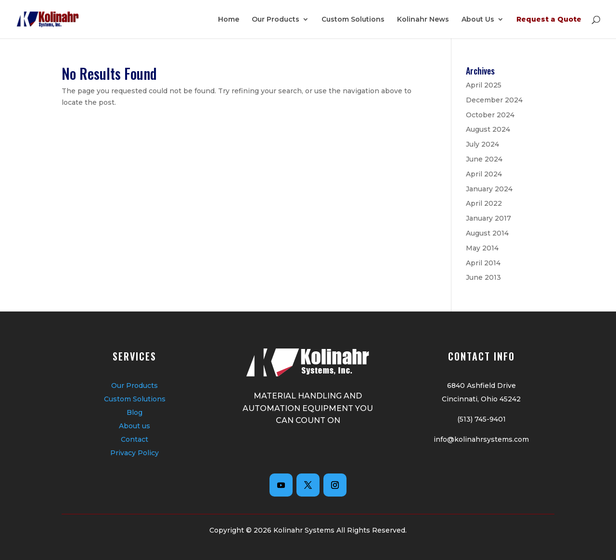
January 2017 (488, 218)
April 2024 (484, 174)
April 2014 (483, 263)
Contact (134, 439)
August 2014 (487, 233)
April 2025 (483, 85)
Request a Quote (548, 20)
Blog (134, 412)
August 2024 (488, 129)
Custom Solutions (353, 20)
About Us (478, 20)
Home (228, 20)
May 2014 (482, 248)
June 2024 (484, 159)
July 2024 (482, 144)
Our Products (275, 20)
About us (134, 426)
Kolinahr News (423, 20)
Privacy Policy (134, 452)
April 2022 (484, 203)
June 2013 (483, 277)
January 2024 (489, 189)
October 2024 (490, 115)
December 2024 (494, 100)
